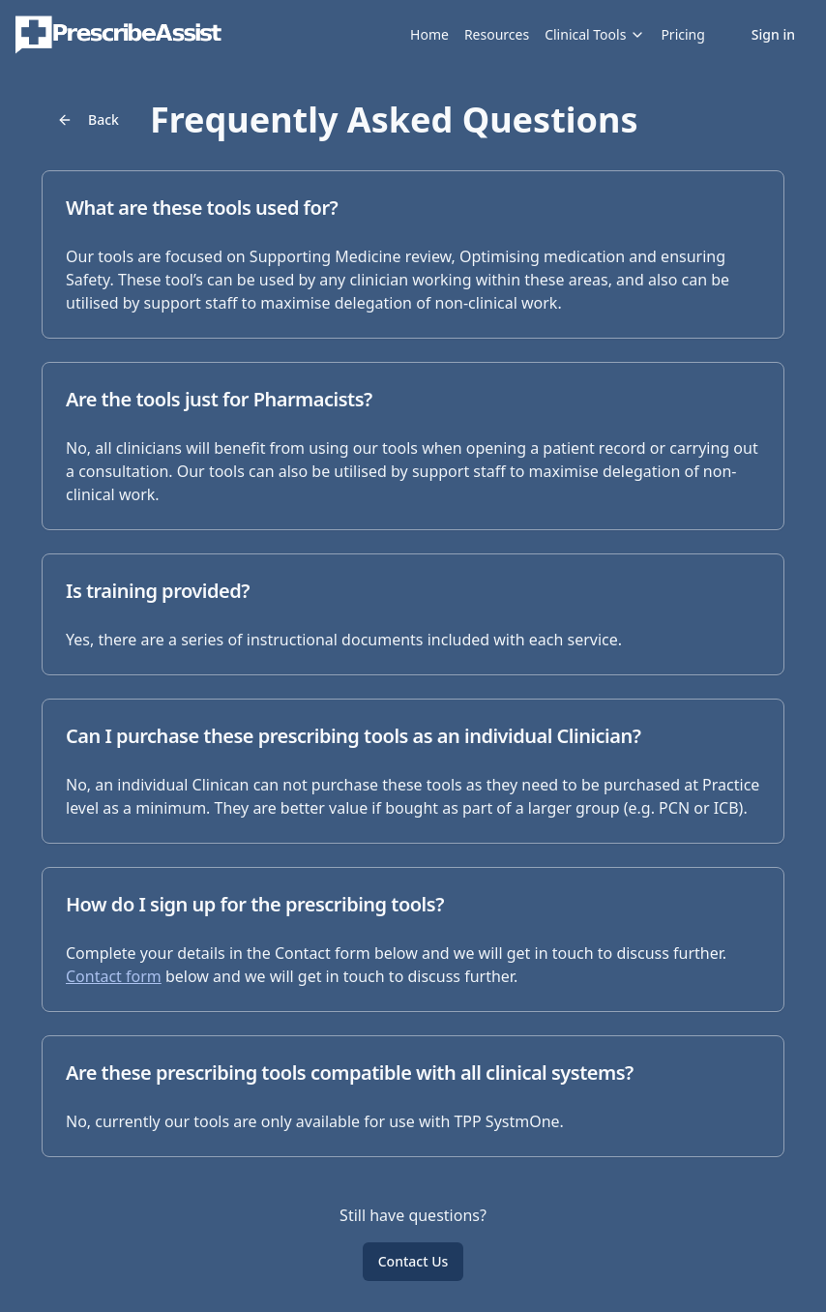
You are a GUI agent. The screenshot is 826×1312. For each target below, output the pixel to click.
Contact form (114, 976)
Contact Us (413, 1261)
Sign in (773, 34)
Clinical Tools (595, 34)
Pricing (682, 34)
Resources (496, 34)
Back (88, 119)
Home (429, 34)
